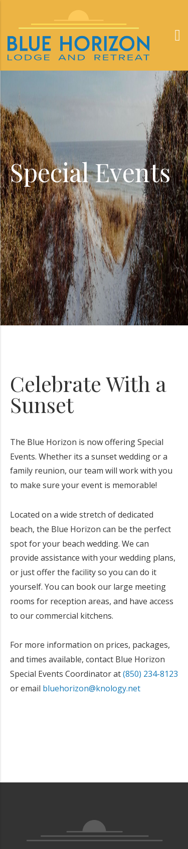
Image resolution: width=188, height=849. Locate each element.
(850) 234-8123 (150, 673)
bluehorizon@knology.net (91, 688)
